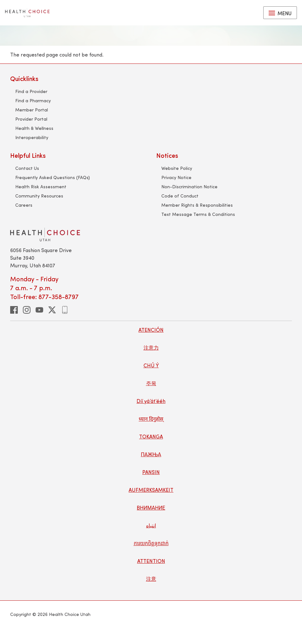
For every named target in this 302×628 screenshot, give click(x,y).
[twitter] (52, 310)
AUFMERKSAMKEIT (151, 489)
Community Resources (39, 196)
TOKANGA (151, 436)
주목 (151, 383)
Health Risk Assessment (40, 187)
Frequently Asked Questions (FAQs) (52, 177)
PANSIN (151, 472)
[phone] (65, 310)
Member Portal (31, 110)
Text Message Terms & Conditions (198, 214)
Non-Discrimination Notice (189, 187)
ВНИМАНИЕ (151, 507)
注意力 (151, 347)
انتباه (151, 525)
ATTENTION (151, 561)
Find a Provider (31, 91)
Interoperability (31, 137)
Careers (23, 205)
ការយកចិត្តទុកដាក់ (151, 543)
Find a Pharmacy (33, 100)
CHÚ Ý (151, 365)
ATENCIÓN (151, 329)
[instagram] (26, 310)
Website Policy (176, 168)
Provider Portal (31, 119)
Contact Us (27, 168)
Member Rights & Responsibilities (197, 205)
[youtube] (39, 310)
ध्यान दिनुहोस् (151, 418)
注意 (151, 578)
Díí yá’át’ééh (151, 401)
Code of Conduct (179, 196)
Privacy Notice (176, 177)
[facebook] (14, 310)
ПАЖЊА (151, 454)
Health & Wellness (34, 128)
